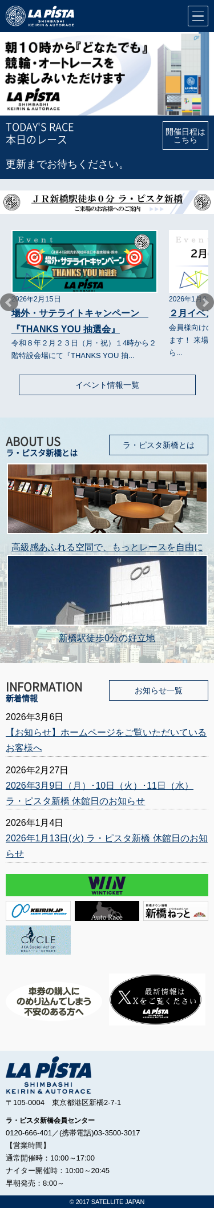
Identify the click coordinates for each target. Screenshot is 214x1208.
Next (205, 302)
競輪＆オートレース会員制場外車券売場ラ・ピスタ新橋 (40, 16)
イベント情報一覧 (107, 385)
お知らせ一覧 (159, 690)
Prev (9, 302)
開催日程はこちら (185, 135)
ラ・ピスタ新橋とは (159, 445)
